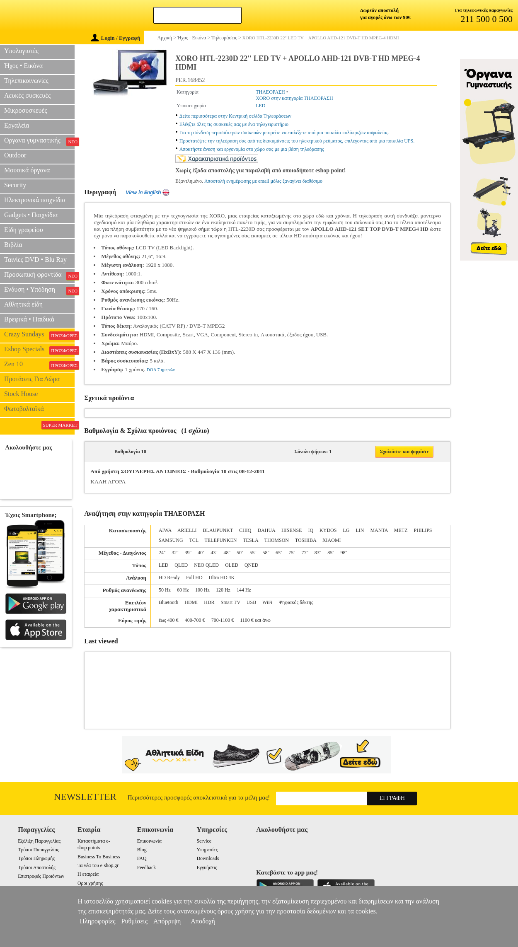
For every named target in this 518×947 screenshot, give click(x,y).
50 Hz (165, 590)
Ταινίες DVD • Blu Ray (35, 259)
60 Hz (183, 590)
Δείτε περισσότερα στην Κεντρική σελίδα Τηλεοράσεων (235, 116)
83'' (318, 553)
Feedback (146, 867)
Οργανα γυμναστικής (39, 141)
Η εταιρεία (88, 874)
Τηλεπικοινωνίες (26, 80)
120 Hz (223, 590)
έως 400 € (169, 620)
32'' (175, 553)
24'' (162, 553)
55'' (252, 553)
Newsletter (85, 797)
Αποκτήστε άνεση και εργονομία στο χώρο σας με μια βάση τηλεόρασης (251, 149)
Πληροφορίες (98, 921)
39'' (188, 553)
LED (260, 106)
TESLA (250, 540)
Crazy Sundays (39, 335)
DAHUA (266, 530)
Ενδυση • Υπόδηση (39, 290)
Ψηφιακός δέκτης (295, 602)
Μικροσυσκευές (25, 110)
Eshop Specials (39, 350)
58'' (266, 553)
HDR (209, 602)
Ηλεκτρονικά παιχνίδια (34, 199)
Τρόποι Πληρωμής (36, 858)
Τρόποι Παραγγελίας (38, 850)
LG (346, 530)
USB (251, 602)
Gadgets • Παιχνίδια (31, 214)
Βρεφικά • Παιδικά (29, 319)
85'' (330, 553)
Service (203, 841)
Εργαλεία (16, 125)
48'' (227, 553)
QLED (181, 565)
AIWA (165, 530)
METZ (401, 530)
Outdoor (15, 155)
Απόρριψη (167, 921)
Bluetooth (168, 602)
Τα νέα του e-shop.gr (98, 865)
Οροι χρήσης (90, 883)
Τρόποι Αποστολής (37, 867)
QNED (251, 565)
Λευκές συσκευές (27, 95)
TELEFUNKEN (220, 540)
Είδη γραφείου (23, 229)
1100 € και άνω (255, 620)
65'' (279, 553)
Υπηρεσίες (207, 850)
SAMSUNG (171, 540)
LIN (360, 530)
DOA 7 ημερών (161, 369)
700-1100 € (222, 620)
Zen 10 (39, 365)
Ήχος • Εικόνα (23, 65)
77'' (305, 553)
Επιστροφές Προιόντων (41, 876)
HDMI (191, 602)
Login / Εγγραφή (115, 38)
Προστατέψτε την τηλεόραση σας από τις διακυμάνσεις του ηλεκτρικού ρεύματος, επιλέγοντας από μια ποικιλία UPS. (296, 141)
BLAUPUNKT (218, 530)
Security (15, 184)
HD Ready (169, 577)
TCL (193, 540)
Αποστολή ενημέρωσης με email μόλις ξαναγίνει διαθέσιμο (263, 181)
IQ (310, 530)
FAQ (142, 858)
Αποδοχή (203, 921)
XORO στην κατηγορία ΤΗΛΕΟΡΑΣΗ (294, 98)
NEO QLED (206, 565)
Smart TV (230, 602)
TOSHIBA (305, 540)
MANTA (378, 530)
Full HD (194, 577)
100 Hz (202, 590)
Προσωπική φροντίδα (39, 275)
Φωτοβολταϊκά (24, 408)
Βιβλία (13, 244)
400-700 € (195, 620)
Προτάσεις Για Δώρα (32, 378)
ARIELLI (187, 530)
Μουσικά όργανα (27, 170)
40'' (201, 553)
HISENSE (291, 530)
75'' (291, 553)
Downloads (207, 858)
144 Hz (244, 590)
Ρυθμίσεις (134, 921)
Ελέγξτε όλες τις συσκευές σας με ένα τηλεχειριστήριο (233, 124)
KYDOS (328, 530)
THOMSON (276, 540)
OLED (231, 565)
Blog (142, 850)
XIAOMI (331, 540)
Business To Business (98, 857)
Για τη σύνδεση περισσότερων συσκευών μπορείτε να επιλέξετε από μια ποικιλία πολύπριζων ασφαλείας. (284, 132)
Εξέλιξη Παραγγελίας (39, 841)
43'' (214, 553)
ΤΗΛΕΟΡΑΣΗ (270, 92)
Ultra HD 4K (222, 577)
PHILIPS (423, 530)
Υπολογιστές (21, 50)
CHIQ (245, 530)
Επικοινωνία (149, 841)
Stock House (21, 393)
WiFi (267, 602)
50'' (240, 553)
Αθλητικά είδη (23, 304)
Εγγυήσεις (206, 867)
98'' (344, 553)
